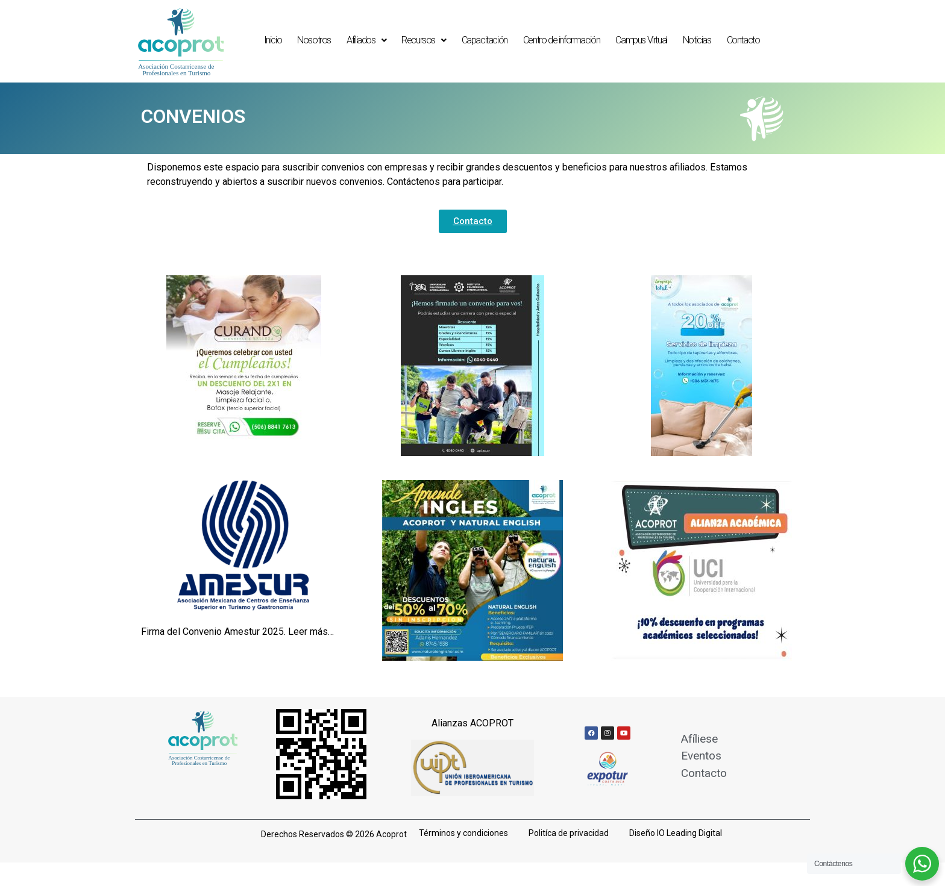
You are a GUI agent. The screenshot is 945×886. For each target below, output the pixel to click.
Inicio (273, 40)
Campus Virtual (641, 40)
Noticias (697, 40)
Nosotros (314, 40)
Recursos (423, 40)
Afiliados (366, 40)
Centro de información (561, 40)
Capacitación (484, 40)
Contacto (743, 40)
